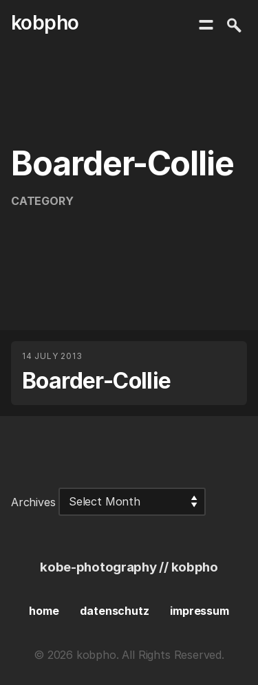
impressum (199, 611)
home (43, 611)
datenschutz (114, 611)
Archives (33, 501)
